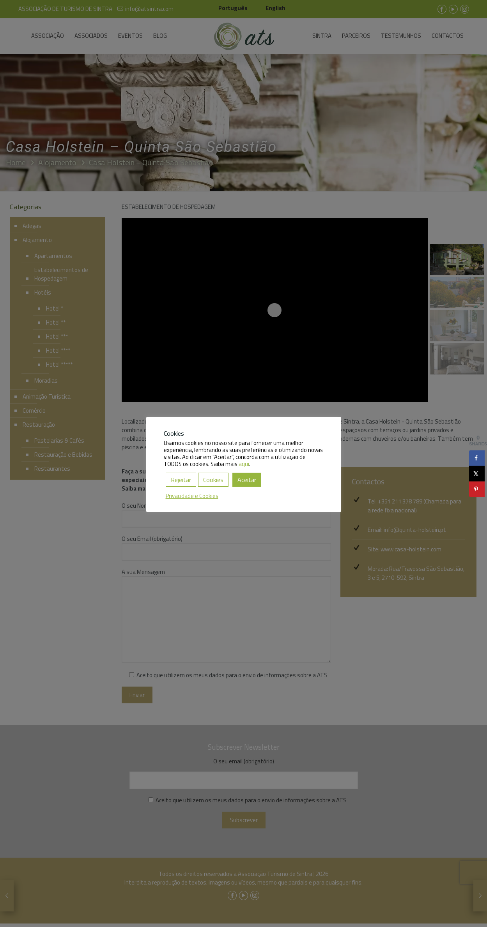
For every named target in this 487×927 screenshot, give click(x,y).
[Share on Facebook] (477, 458)
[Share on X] (477, 474)
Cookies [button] (213, 479)
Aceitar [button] (246, 479)
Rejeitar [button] (181, 479)
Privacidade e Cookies (192, 495)
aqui (244, 463)
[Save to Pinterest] (477, 489)
